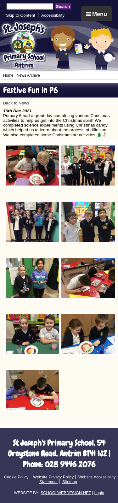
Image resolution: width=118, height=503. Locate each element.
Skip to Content (20, 15)
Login (99, 492)
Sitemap (69, 481)
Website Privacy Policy (53, 477)
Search (63, 6)
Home (8, 75)
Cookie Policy (16, 477)
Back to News (16, 103)
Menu (96, 14)
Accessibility (53, 15)
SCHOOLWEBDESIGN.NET (66, 492)
